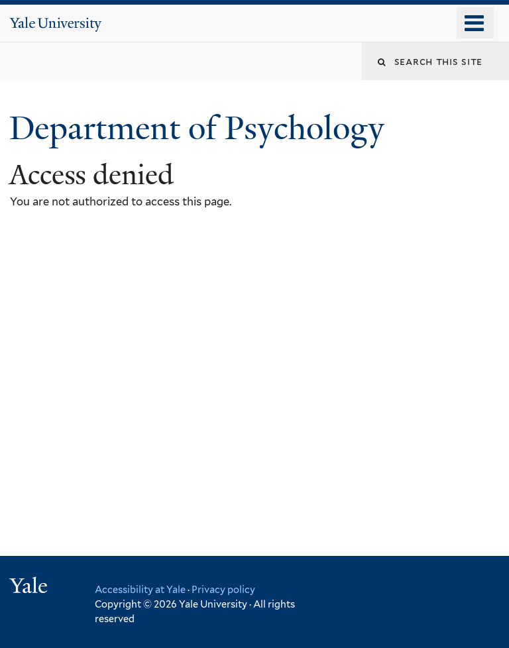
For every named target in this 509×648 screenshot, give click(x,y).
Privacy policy (223, 589)
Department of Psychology (200, 128)
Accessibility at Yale (140, 589)
